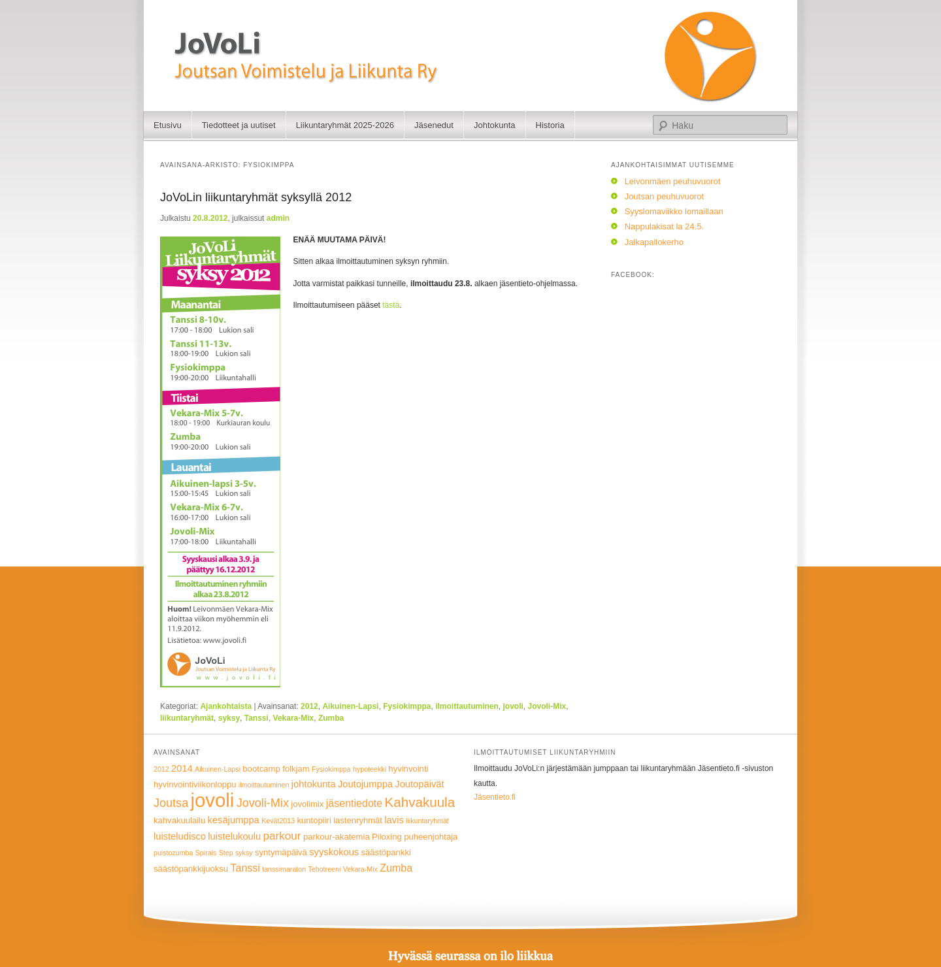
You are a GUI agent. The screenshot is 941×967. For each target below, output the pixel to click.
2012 (309, 706)
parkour (282, 836)
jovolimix (307, 804)
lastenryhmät (357, 820)
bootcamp (261, 769)
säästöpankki (386, 852)
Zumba (331, 718)
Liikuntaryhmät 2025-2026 (345, 125)
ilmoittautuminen (467, 706)
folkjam (295, 769)
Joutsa (171, 803)
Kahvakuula (419, 802)
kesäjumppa (233, 820)
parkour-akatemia (336, 837)
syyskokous (334, 852)
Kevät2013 (278, 821)
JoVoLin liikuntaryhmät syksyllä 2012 (256, 197)
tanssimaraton (284, 869)
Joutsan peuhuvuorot (664, 196)
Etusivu (168, 125)
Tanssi (256, 718)
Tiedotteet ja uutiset (239, 125)
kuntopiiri (314, 820)
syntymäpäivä (281, 852)
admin (278, 218)
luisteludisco (180, 836)
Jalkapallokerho (654, 242)
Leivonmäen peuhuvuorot (673, 181)
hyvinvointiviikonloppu (195, 784)
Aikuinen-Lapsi (350, 706)
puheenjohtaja (430, 837)
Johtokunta (495, 125)
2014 (182, 768)
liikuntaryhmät (187, 718)
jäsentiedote (354, 803)
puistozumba (173, 853)
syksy (229, 718)
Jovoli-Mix (547, 706)
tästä (390, 305)
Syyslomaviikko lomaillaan (674, 211)
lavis (393, 820)
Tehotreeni (324, 869)
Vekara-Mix (293, 718)
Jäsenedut (434, 125)
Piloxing (387, 837)
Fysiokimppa (407, 706)
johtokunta (313, 784)
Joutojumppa (365, 784)
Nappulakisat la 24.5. (664, 226)
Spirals (206, 853)
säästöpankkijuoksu (191, 869)
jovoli (513, 706)
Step (226, 853)
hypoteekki (369, 769)
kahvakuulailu (179, 820)
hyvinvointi (408, 769)
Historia (550, 125)
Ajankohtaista (226, 706)
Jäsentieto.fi (495, 797)
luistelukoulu (234, 836)
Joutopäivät (419, 784)
